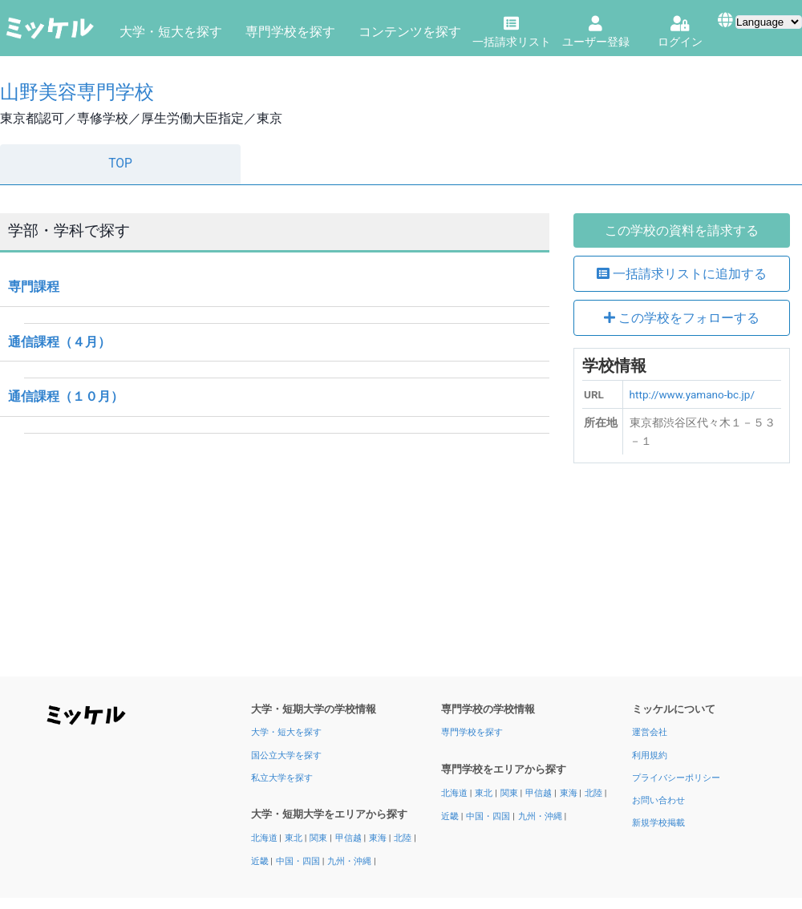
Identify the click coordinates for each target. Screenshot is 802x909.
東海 (379, 838)
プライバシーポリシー (676, 778)
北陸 (404, 838)
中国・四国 (299, 861)
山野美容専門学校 (77, 92)
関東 (320, 838)
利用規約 (649, 755)
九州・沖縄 (350, 861)
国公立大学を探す (286, 755)
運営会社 (649, 732)
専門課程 (33, 286)
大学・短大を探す (170, 31)
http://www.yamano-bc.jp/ (692, 394)
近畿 (261, 861)
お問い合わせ (658, 800)
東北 (295, 838)
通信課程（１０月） (66, 396)
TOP (120, 163)
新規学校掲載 (658, 823)
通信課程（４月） (59, 341)
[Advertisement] (681, 575)
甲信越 (349, 838)
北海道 (265, 838)
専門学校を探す (290, 31)
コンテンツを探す (409, 31)
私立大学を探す (282, 778)
